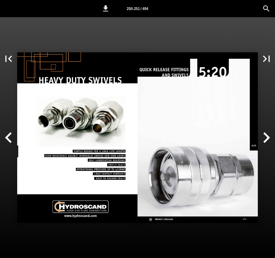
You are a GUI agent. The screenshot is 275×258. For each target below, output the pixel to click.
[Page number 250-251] (137, 8)
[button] (105, 8)
